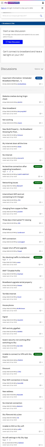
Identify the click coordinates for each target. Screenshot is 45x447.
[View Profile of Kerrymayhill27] (22, 111)
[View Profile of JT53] (19, 200)
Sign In (42, 3)
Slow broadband (9, 108)
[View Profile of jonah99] (20, 211)
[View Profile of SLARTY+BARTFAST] (23, 174)
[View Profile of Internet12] (21, 158)
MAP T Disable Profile (11, 271)
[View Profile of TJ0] (18, 418)
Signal (5, 317)
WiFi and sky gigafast (11, 328)
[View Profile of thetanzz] (20, 135)
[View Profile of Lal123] (19, 429)
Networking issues (10, 182)
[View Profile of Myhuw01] (20, 186)
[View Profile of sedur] (19, 262)
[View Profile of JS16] (19, 223)
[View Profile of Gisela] (19, 146)
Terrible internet (9, 294)
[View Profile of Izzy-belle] (20, 346)
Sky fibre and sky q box (12, 414)
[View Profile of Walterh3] (19, 406)
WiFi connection (9, 239)
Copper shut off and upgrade (14, 248)
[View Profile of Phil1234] (20, 360)
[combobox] (20, 15)
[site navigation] (2, 3)
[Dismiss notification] (42, 8)
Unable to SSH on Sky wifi (13, 426)
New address (7, 391)
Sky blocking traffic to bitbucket (16, 257)
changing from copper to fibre (14, 208)
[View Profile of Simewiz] (19, 285)
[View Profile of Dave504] (20, 320)
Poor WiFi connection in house (15, 380)
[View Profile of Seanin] (20, 123)
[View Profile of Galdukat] (21, 443)
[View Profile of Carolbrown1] (21, 232)
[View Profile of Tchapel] (19, 251)
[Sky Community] (12, 2)
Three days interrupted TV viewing (16, 220)
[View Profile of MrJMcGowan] (21, 308)
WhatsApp (6, 229)
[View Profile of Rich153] (20, 102)
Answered (38, 166)
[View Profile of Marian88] (20, 394)
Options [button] (37, 69)
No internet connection (12, 403)
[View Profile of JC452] (19, 371)
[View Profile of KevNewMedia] (22, 84)
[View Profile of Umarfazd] (20, 274)
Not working (7, 120)
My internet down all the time (14, 143)
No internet (7, 155)
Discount (6, 368)
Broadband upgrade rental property (17, 282)
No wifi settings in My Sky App (15, 437)
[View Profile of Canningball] (21, 242)
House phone (8, 305)
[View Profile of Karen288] (20, 383)
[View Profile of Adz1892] (19, 331)
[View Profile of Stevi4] (19, 297)
